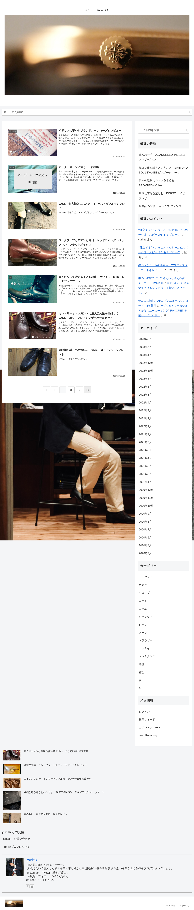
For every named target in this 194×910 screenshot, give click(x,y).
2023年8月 (145, 339)
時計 (141, 664)
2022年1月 (145, 426)
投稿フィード (147, 719)
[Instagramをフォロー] (32, 886)
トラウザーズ (147, 640)
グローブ (144, 592)
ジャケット (145, 616)
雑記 (141, 672)
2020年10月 (146, 505)
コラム (143, 608)
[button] (189, 112)
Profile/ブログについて (16, 846)
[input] (97, 112)
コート (143, 600)
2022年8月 (145, 378)
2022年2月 (145, 418)
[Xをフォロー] (28, 886)
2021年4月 (145, 458)
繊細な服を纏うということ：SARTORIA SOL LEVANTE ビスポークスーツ (163, 170)
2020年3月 (145, 553)
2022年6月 (145, 386)
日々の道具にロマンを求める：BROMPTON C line (158, 183)
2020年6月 (145, 537)
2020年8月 (145, 521)
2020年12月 (146, 489)
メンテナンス (147, 656)
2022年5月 (145, 394)
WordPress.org (148, 735)
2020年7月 (145, 529)
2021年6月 (145, 442)
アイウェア (145, 576)
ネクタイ (144, 648)
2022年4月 (145, 402)
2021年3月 (145, 466)
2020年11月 (146, 497)
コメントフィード (150, 727)
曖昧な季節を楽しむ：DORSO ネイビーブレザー (163, 196)
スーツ (143, 632)
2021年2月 (145, 474)
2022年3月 (145, 410)
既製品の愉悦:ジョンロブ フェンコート (163, 206)
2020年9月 (145, 513)
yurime (32, 859)
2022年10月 (146, 370)
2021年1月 (145, 481)
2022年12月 (146, 362)
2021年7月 (145, 434)
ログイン (144, 711)
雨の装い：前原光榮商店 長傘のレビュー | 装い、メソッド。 (163, 288)
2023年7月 (145, 346)
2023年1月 (145, 355)
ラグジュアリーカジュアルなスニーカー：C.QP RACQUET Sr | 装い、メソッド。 (163, 310)
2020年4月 (145, 545)
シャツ (143, 624)
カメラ (143, 584)
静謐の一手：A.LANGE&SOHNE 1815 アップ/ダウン (162, 157)
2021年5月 (145, 450)
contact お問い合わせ (16, 838)
